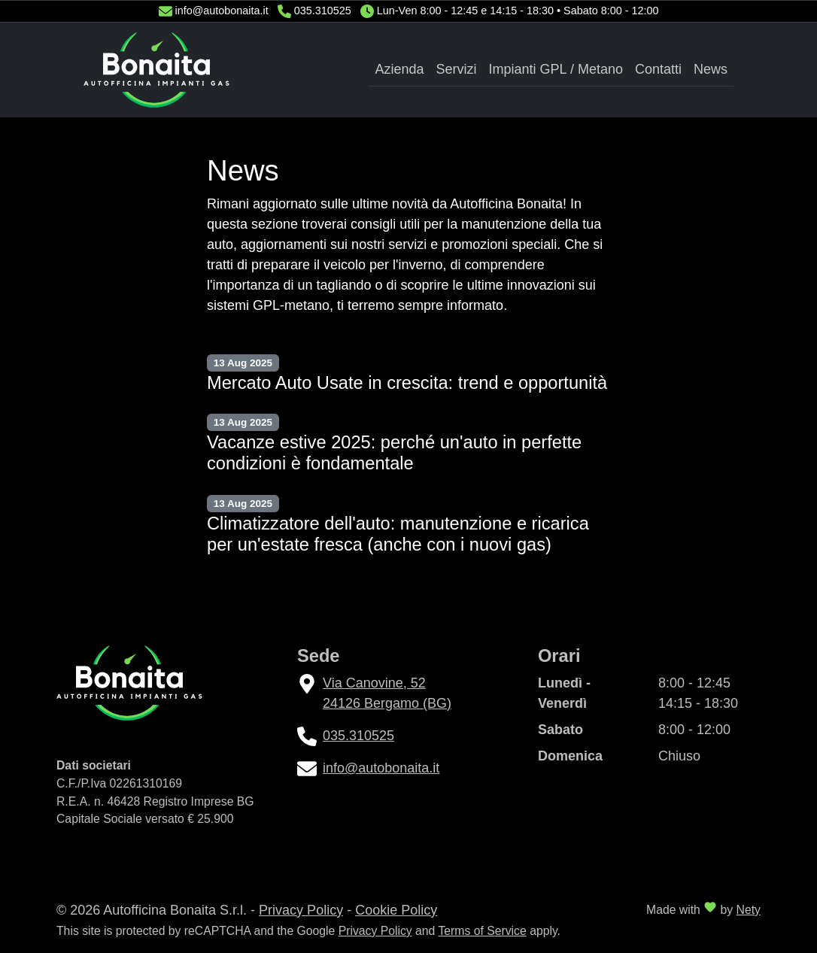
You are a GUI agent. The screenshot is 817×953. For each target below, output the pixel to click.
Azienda (399, 69)
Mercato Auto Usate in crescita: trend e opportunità (407, 383)
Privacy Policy (301, 910)
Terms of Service (482, 930)
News (710, 69)
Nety (749, 909)
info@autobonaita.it (222, 11)
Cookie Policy (396, 910)
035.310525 (322, 11)
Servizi (456, 69)
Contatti (658, 69)
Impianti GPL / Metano (556, 69)
